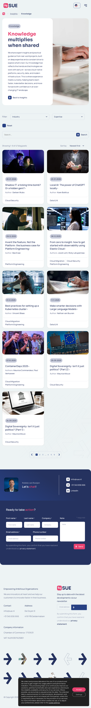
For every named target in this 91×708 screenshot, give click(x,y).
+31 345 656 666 (11, 616)
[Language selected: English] (76, 5)
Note (62, 518)
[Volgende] (59, 455)
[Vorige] (32, 455)
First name (11, 518)
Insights (14, 13)
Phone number (39, 532)
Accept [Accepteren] (79, 689)
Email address (13, 532)
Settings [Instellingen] (79, 694)
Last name (29, 518)
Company (47, 518)
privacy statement (28, 548)
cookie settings (54, 703)
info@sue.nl (9, 611)
